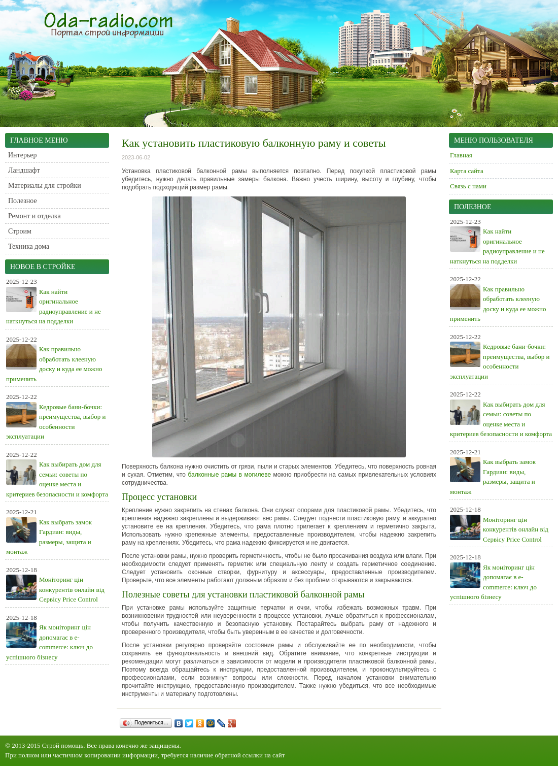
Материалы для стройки (44, 185)
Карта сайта (466, 171)
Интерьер (22, 155)
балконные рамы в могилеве (229, 474)
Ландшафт (24, 170)
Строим (19, 231)
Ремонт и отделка (34, 216)
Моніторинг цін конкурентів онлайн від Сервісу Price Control (71, 589)
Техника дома (28, 246)
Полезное (22, 201)
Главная (461, 155)
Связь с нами (468, 186)
